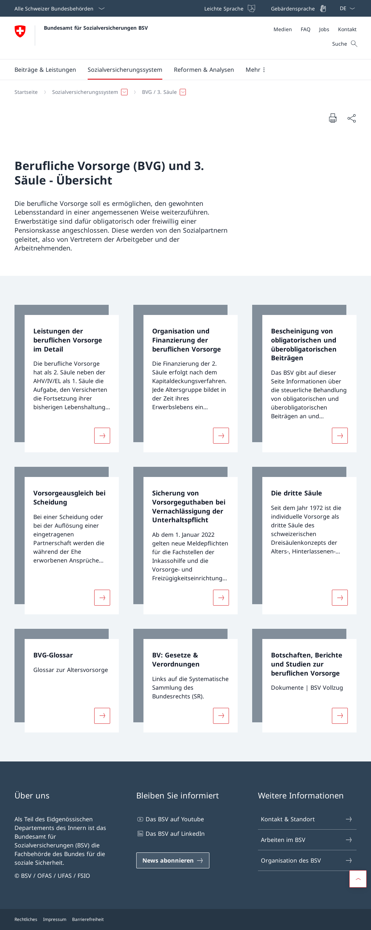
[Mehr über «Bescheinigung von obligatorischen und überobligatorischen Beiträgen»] (340, 436)
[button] (45, 69)
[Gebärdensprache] (298, 8)
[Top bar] (265, 8)
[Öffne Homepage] (81, 37)
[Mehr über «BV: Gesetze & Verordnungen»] (221, 716)
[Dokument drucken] (332, 118)
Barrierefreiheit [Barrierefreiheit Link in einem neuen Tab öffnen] (88, 919)
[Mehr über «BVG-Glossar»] (102, 716)
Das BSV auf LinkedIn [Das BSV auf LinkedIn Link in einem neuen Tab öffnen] (170, 834)
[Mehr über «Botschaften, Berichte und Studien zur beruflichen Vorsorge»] (340, 716)
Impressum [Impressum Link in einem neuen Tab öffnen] (54, 919)
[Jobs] (324, 29)
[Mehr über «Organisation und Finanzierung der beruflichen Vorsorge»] (221, 436)
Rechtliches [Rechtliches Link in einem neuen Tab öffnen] (25, 919)
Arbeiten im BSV (307, 839)
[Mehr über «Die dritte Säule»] (340, 598)
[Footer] (185, 919)
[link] (66, 378)
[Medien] (282, 29)
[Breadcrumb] (183, 92)
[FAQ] (305, 29)
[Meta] (315, 29)
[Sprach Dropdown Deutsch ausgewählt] (345, 8)
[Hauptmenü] (180, 69)
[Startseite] (26, 92)
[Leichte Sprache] (229, 8)
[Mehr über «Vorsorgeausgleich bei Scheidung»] (102, 598)
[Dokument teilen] (351, 118)
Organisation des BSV (307, 860)
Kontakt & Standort (307, 819)
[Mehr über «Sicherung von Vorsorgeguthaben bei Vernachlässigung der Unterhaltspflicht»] (221, 598)
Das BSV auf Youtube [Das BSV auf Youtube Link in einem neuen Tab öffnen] (170, 819)
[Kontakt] (347, 29)
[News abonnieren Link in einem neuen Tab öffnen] (172, 860)
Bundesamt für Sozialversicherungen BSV (96, 27)
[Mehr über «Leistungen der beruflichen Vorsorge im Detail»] (102, 436)
